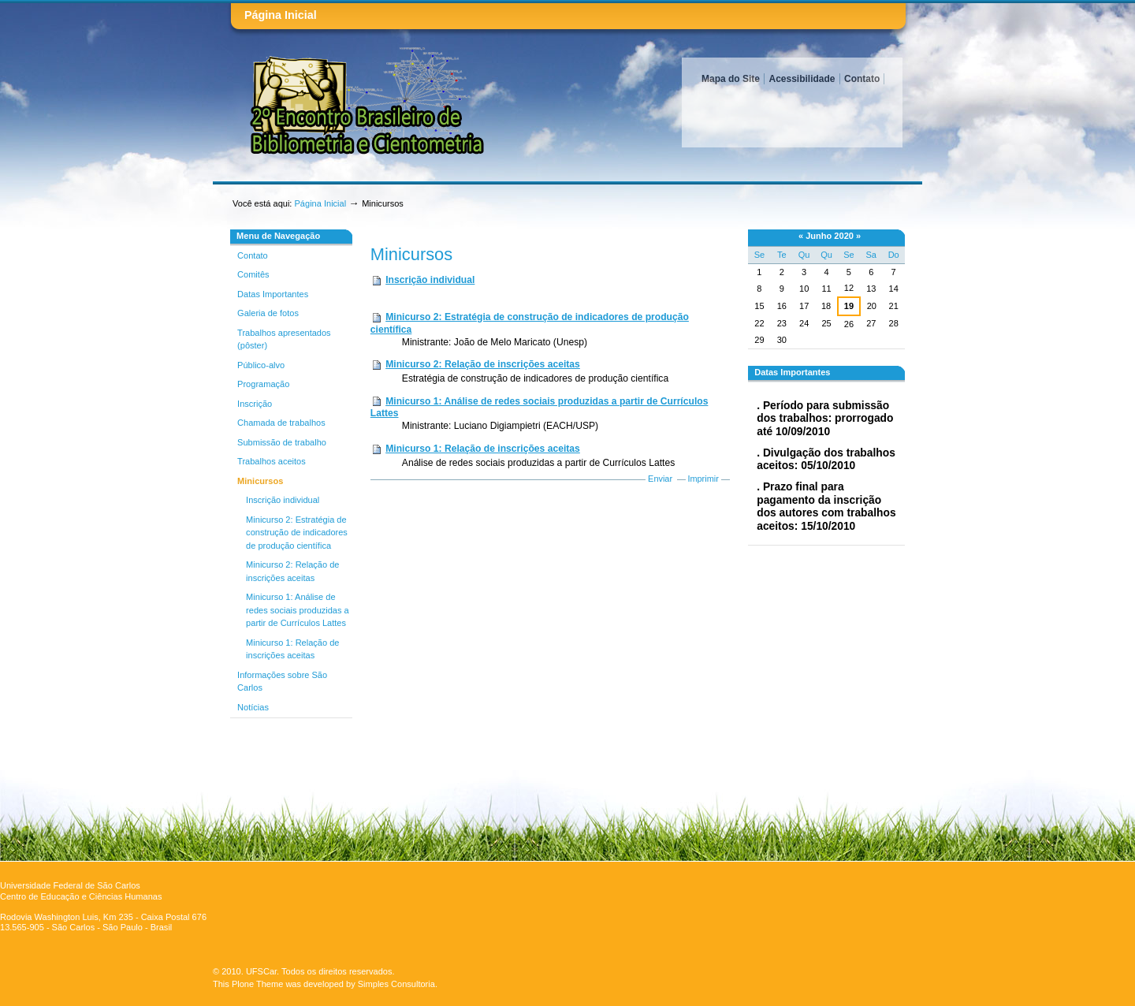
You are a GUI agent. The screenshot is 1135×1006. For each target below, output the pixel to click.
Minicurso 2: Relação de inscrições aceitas (482, 364)
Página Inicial (280, 15)
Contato (862, 78)
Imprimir (702, 478)
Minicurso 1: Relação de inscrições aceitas (482, 448)
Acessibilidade (801, 78)
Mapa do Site (730, 78)
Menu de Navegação (278, 235)
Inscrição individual (429, 279)
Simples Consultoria (396, 984)
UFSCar (261, 971)
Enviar (660, 478)
